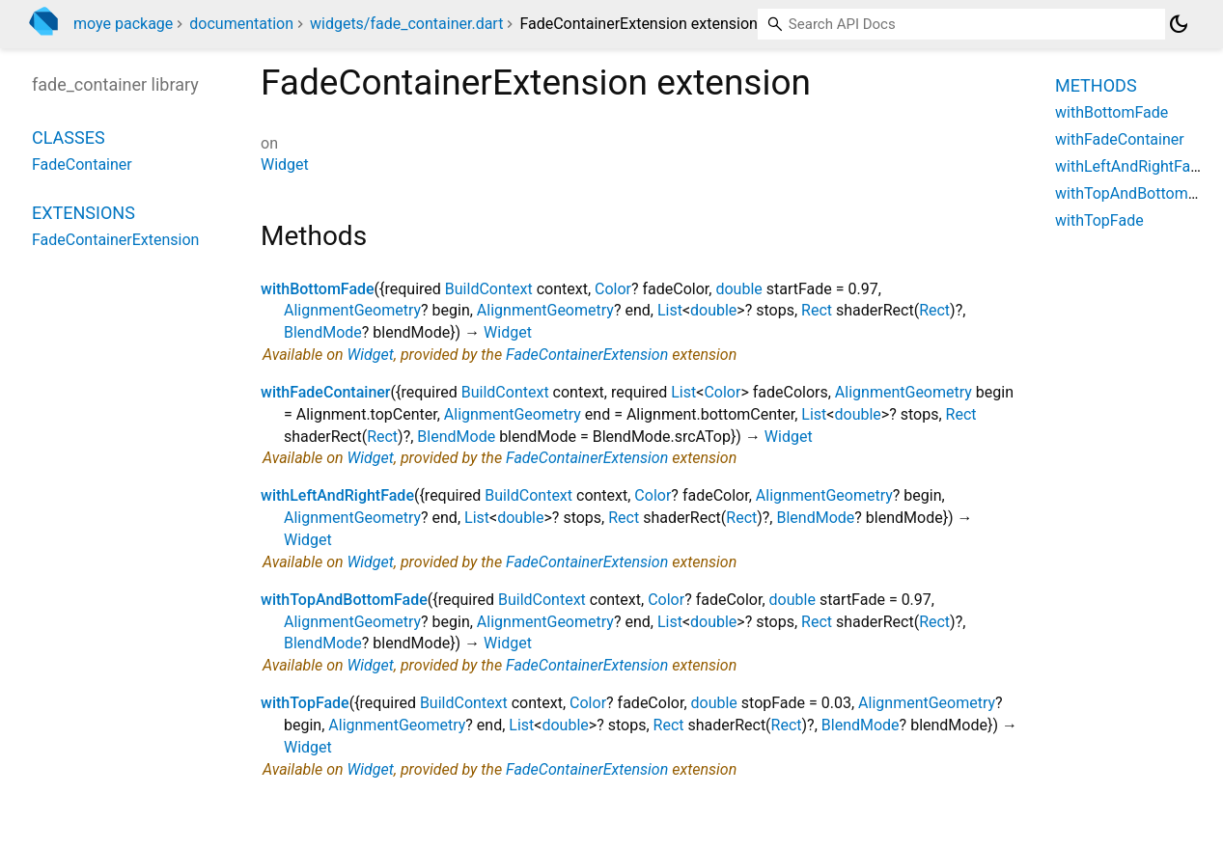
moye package (123, 23)
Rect (816, 310)
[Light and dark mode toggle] (1178, 24)
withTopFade (305, 703)
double (738, 289)
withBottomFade (318, 289)
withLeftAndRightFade (337, 495)
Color (613, 289)
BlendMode (323, 332)
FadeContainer (82, 164)
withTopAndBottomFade (344, 599)
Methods (1096, 85)
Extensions (83, 213)
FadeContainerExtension (587, 354)
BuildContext (489, 289)
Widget (285, 164)
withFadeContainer (326, 392)
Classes (68, 137)
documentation (241, 23)
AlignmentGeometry (352, 310)
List (669, 310)
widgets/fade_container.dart (406, 23)
